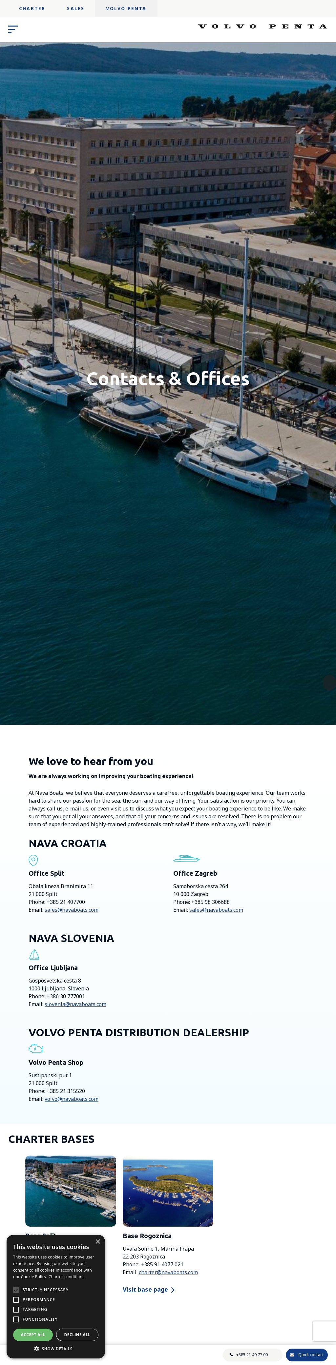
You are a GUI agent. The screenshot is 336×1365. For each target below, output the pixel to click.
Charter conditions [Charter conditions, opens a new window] (66, 1276)
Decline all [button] (77, 1334)
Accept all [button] (33, 1334)
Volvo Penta (126, 8)
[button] (55, 1348)
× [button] (97, 1241)
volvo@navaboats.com (71, 1098)
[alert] (56, 1296)
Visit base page (145, 1289)
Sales (75, 8)
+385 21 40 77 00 (252, 1354)
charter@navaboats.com (168, 1272)
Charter (32, 8)
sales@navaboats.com (71, 909)
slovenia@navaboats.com (75, 1004)
